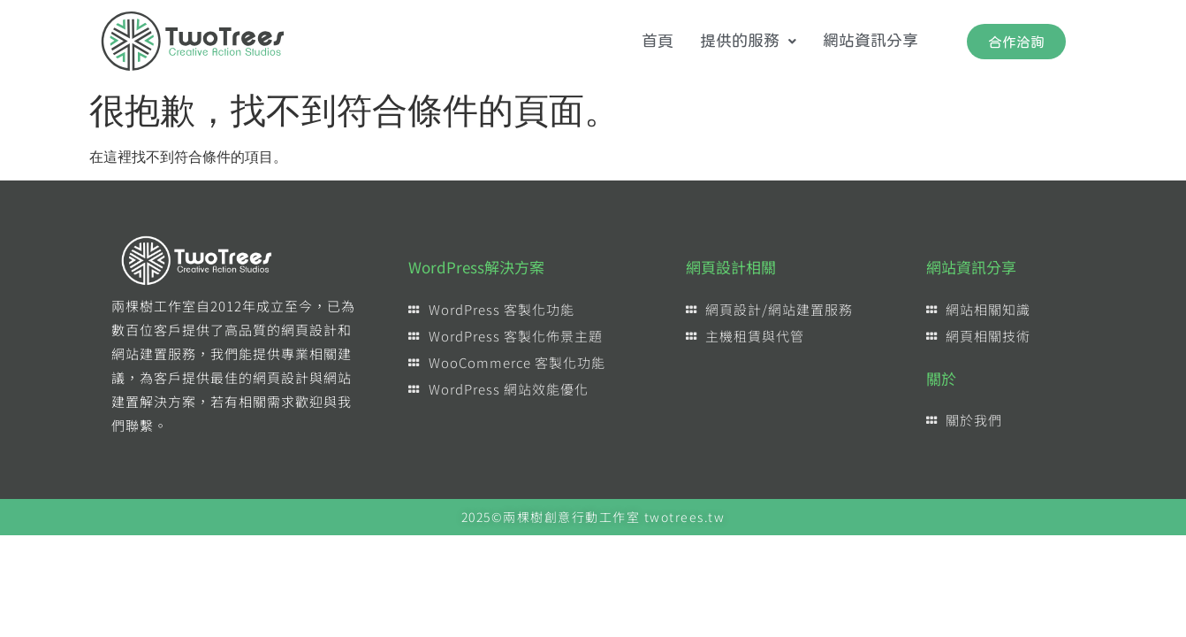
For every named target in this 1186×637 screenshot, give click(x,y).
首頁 (657, 41)
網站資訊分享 (870, 41)
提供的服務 (748, 41)
